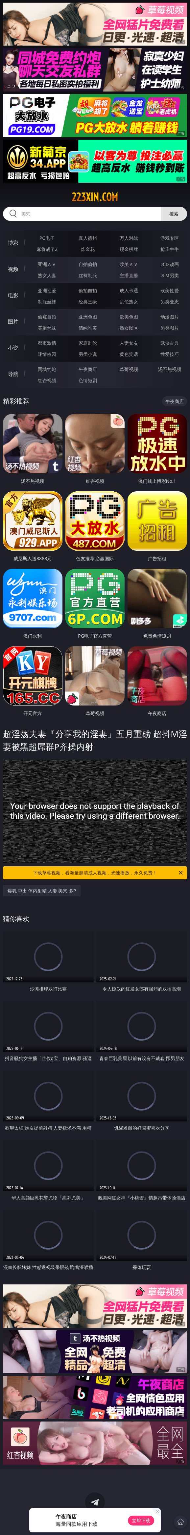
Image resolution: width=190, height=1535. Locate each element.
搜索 (173, 214)
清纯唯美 (88, 328)
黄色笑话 (129, 354)
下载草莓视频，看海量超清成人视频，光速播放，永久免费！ (108, 873)
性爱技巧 (169, 354)
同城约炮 (47, 369)
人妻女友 (129, 343)
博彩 (13, 242)
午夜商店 (88, 369)
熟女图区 (129, 328)
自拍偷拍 (88, 264)
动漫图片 (169, 317)
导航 (13, 374)
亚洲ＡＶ (47, 264)
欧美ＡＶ (129, 264)
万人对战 (129, 238)
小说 (13, 347)
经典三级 (88, 301)
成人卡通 (129, 290)
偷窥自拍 (47, 317)
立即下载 (141, 1520)
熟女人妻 (47, 275)
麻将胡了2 (47, 249)
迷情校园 (47, 354)
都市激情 (47, 343)
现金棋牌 (129, 249)
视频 (13, 269)
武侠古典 (169, 343)
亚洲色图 (88, 317)
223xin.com (95, 197)
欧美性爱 (169, 290)
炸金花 (88, 249)
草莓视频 (129, 369)
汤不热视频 (169, 369)
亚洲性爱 (47, 290)
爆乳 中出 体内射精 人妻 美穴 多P (42, 891)
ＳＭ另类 (169, 275)
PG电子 (47, 238)
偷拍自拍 (88, 290)
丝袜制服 (88, 275)
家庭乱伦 (88, 343)
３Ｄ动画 (169, 264)
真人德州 (88, 238)
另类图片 (169, 328)
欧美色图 (129, 317)
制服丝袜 (47, 301)
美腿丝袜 (47, 328)
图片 (13, 321)
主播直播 (129, 275)
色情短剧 (88, 380)
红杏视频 (47, 380)
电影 (13, 295)
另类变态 (169, 301)
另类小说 (88, 354)
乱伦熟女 (129, 301)
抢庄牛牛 (169, 249)
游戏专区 (169, 238)
